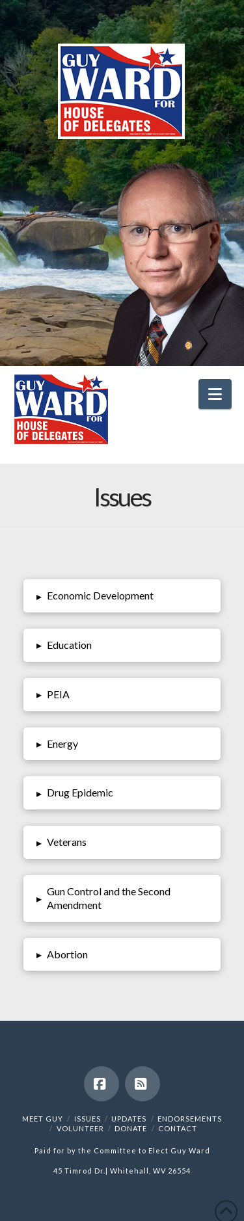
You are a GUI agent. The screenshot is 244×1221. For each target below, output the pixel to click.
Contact (177, 1128)
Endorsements (189, 1118)
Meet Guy (42, 1118)
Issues (87, 1118)
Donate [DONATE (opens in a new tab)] (131, 1128)
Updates (128, 1118)
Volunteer (80, 1128)
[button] (215, 394)
